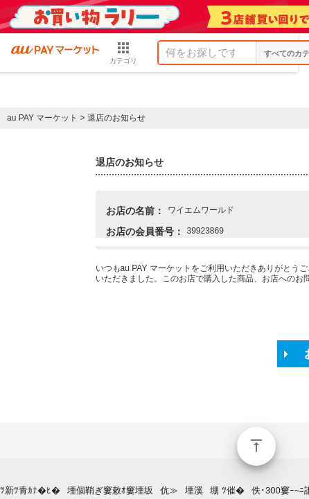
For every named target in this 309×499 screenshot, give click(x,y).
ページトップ (256, 446)
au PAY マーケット (42, 118)
